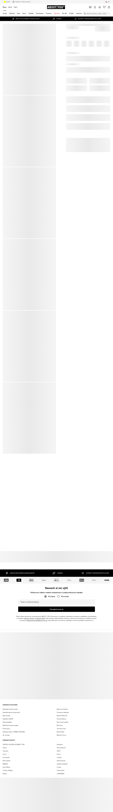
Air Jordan (6, 730)
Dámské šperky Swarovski (11, 707)
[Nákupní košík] (109, 7)
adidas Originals (62, 759)
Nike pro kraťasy (62, 704)
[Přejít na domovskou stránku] (56, 7)
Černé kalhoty (61, 714)
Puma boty (6, 723)
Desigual (60, 739)
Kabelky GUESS (8, 714)
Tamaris (5, 746)
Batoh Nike (60, 727)
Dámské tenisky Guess (10, 704)
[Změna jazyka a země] (107, 2)
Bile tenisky (6, 710)
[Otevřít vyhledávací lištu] (84, 14)
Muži (10, 7)
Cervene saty (61, 723)
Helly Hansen (61, 755)
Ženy (5, 7)
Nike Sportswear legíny (10, 720)
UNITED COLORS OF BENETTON (13, 739)
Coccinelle (6, 752)
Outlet (7, 2)
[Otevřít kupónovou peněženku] (90, 7)
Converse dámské (63, 707)
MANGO (5, 759)
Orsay (5, 743)
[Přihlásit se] (95, 7)
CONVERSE (60, 768)
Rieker (5, 768)
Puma (59, 749)
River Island (6, 755)
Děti (15, 7)
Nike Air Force (61, 730)
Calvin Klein (60, 765)
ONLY (58, 746)
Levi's (5, 749)
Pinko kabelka (7, 717)
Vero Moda (6, 762)
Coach (59, 762)
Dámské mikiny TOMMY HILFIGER (14, 727)
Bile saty (60, 720)
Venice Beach (61, 743)
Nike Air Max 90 (62, 710)
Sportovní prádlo (62, 717)
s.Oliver (59, 752)
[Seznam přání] (104, 7)
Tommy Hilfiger (8, 765)
